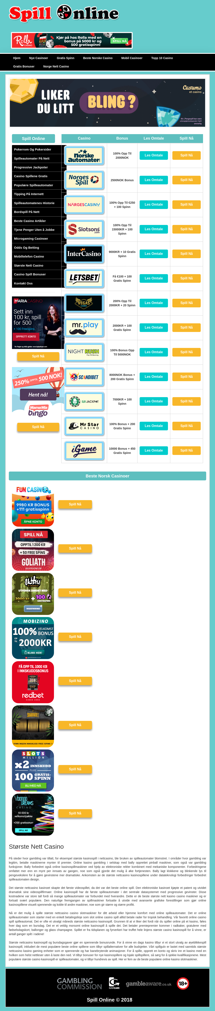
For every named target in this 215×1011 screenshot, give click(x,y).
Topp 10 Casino (162, 58)
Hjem (16, 58)
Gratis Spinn (65, 58)
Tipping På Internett (29, 194)
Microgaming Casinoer (31, 238)
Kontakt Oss (23, 283)
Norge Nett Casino (56, 66)
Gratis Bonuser (23, 66)
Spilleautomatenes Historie (34, 203)
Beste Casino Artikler (30, 221)
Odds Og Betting (26, 247)
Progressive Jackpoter (31, 167)
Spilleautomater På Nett (31, 158)
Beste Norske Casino (98, 58)
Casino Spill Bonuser (30, 274)
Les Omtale (154, 155)
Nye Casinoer (38, 58)
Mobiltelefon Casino (29, 256)
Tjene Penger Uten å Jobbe (34, 229)
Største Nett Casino (28, 265)
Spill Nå (38, 356)
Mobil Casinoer (131, 58)
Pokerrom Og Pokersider (32, 149)
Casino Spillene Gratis (30, 176)
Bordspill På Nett (26, 212)
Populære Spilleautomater (33, 185)
